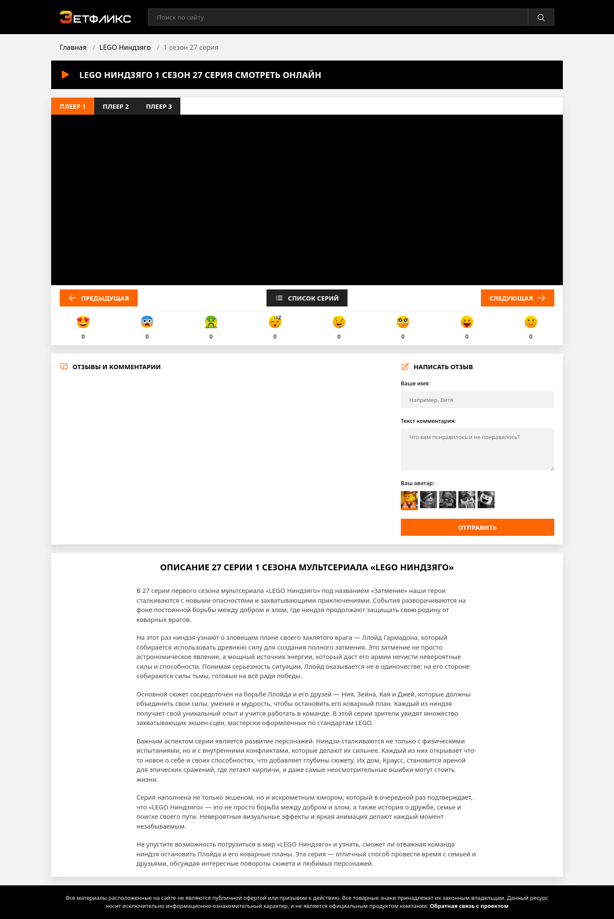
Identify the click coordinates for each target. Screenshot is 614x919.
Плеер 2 (116, 106)
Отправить (477, 527)
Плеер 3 (159, 106)
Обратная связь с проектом (469, 906)
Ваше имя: (415, 383)
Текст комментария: (428, 421)
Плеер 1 (73, 106)
